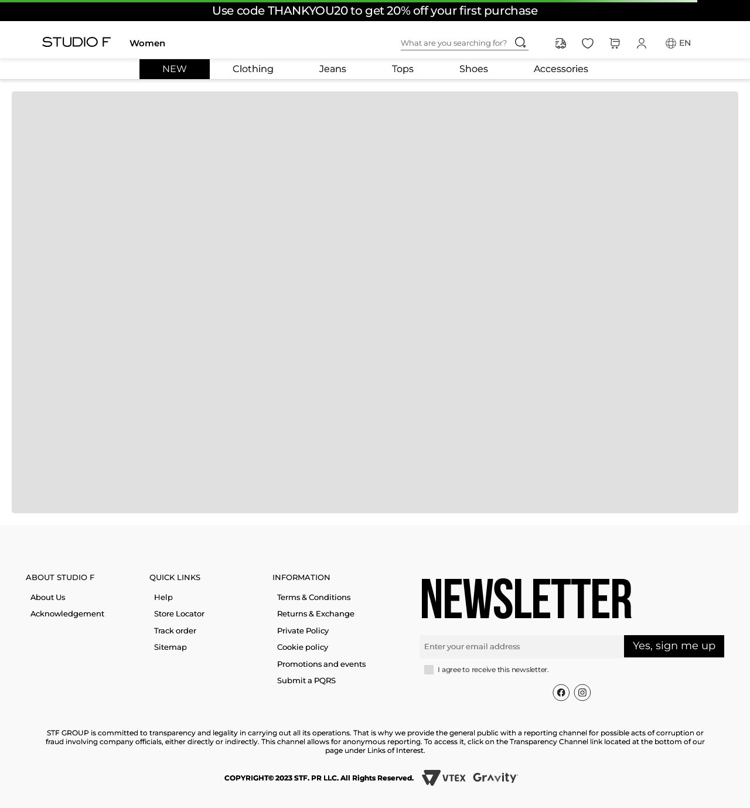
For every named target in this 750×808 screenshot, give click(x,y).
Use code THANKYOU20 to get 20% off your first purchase (374, 11)
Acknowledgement (67, 613)
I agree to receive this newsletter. (493, 670)
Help (163, 597)
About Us (47, 597)
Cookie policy (302, 647)
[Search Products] (520, 42)
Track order (175, 630)
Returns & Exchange (315, 613)
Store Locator (179, 613)
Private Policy (303, 630)
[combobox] (474, 43)
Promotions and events (321, 664)
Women (147, 43)
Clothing (253, 69)
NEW (174, 69)
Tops (403, 69)
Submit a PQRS (306, 680)
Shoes (473, 69)
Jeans (332, 69)
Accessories (561, 69)
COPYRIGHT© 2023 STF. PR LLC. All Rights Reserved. (319, 777)
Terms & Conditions (313, 597)
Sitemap (170, 647)
